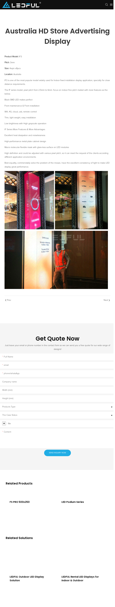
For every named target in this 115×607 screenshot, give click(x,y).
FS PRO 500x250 (20, 502)
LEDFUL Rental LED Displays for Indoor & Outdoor (80, 578)
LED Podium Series (73, 502)
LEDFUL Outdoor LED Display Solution (27, 578)
